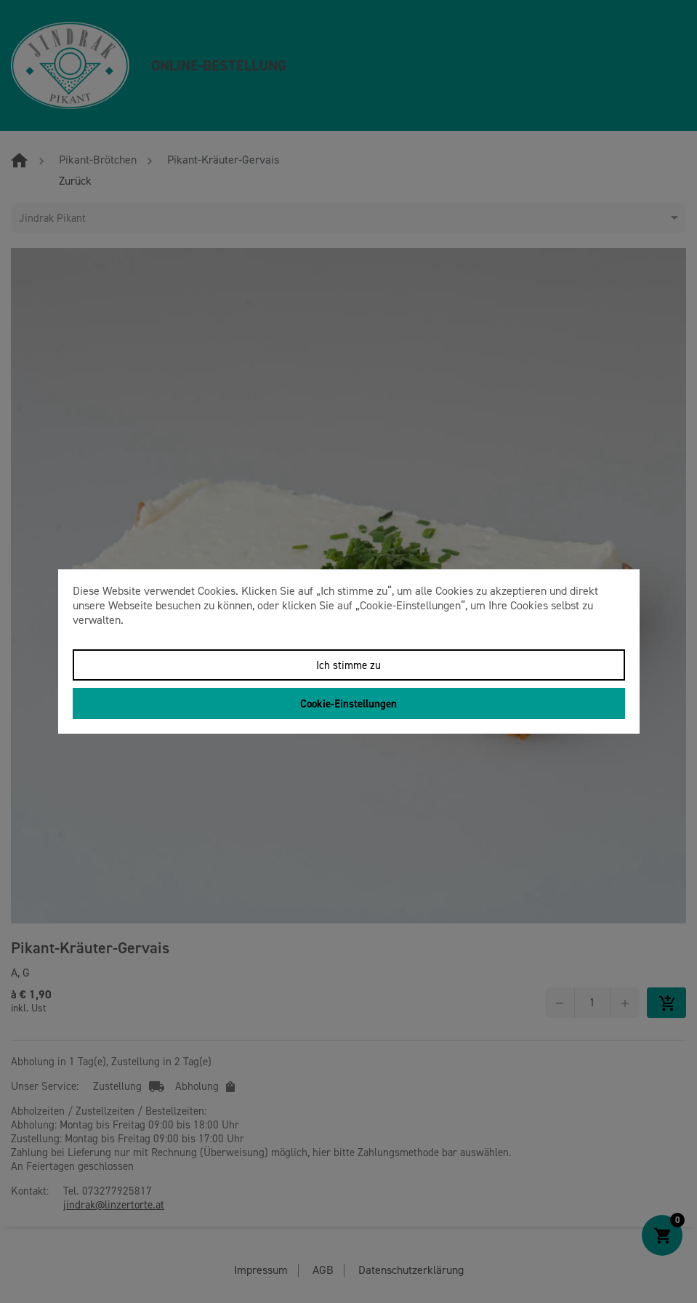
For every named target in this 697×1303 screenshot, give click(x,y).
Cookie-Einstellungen (348, 704)
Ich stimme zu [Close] (348, 665)
